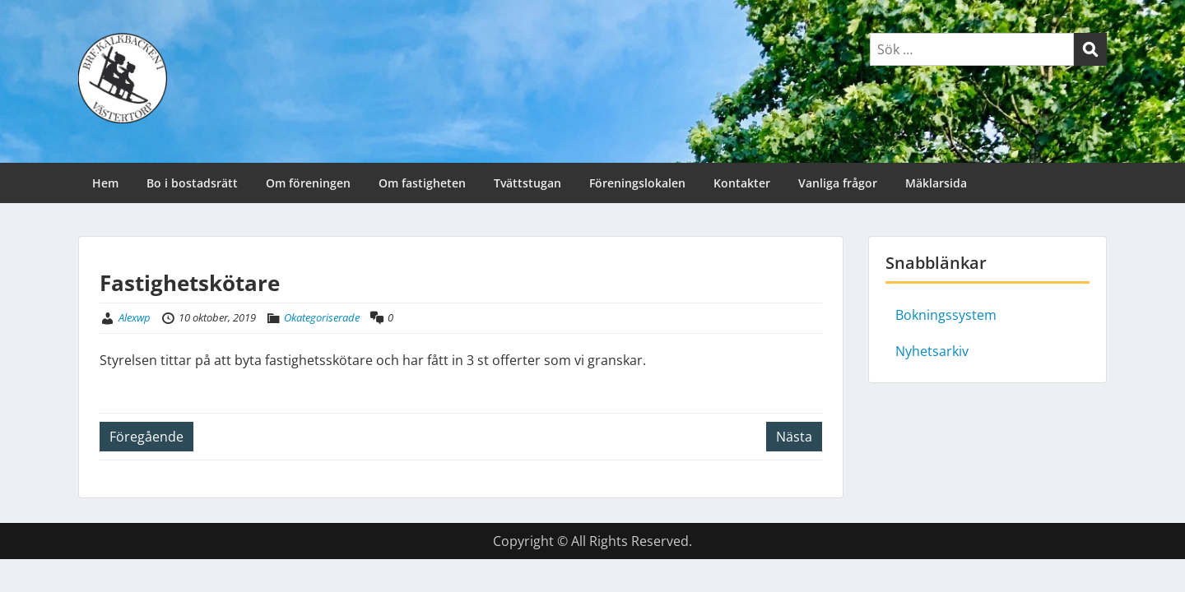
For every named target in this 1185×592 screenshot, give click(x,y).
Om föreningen (308, 183)
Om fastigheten (422, 183)
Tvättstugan (527, 183)
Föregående (146, 437)
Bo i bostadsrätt (192, 183)
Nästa (794, 437)
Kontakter (741, 183)
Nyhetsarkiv (932, 351)
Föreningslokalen (637, 183)
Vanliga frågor (837, 183)
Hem (105, 183)
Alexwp (134, 317)
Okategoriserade (322, 317)
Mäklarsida (936, 183)
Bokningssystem (946, 315)
